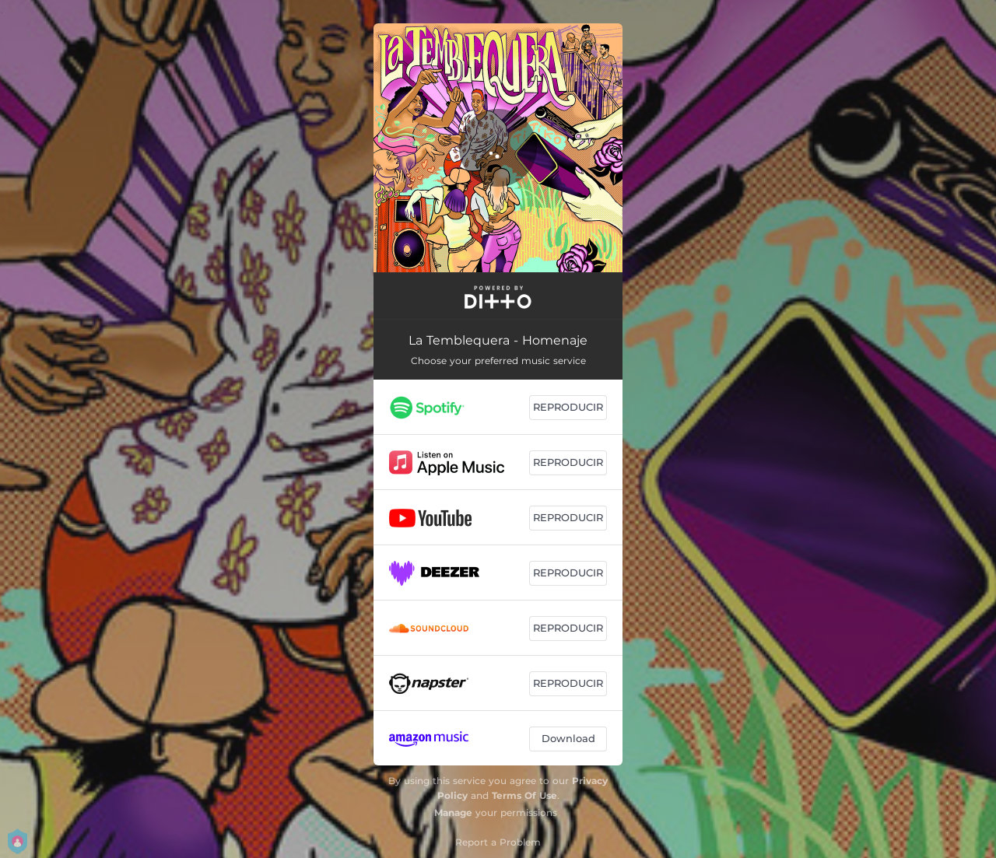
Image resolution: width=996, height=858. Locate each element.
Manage (453, 812)
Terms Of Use (524, 795)
